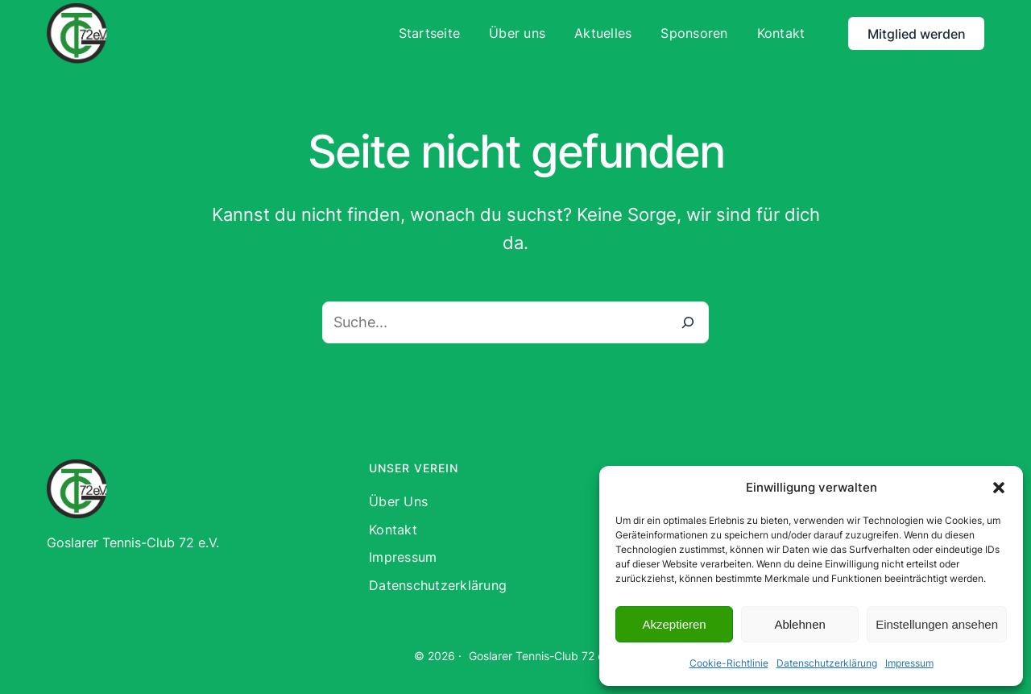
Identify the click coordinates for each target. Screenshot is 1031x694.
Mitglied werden (916, 34)
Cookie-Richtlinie (728, 663)
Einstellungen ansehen (937, 624)
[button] (999, 488)
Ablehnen (799, 624)
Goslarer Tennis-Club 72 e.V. (543, 656)
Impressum (909, 663)
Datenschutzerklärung (826, 663)
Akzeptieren (674, 624)
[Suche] (688, 322)
